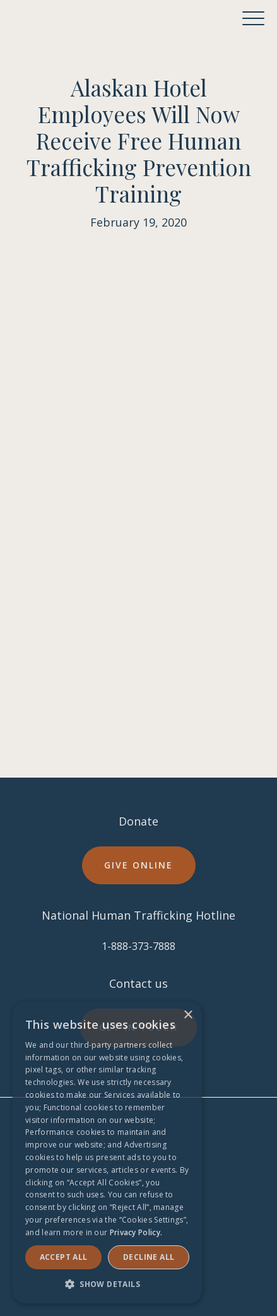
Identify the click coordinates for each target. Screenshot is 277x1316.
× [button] (187, 1015)
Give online (138, 865)
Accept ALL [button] (64, 1257)
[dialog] (107, 1152)
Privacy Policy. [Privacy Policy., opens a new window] (136, 1232)
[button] (253, 18)
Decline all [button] (148, 1257)
